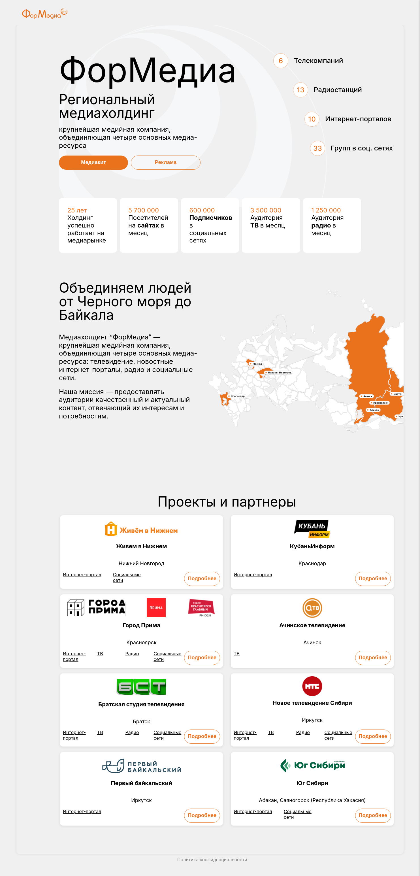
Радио (132, 653)
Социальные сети (127, 577)
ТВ (100, 653)
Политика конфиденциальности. (213, 859)
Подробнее (202, 578)
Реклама (166, 162)
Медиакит (93, 162)
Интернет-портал (82, 574)
